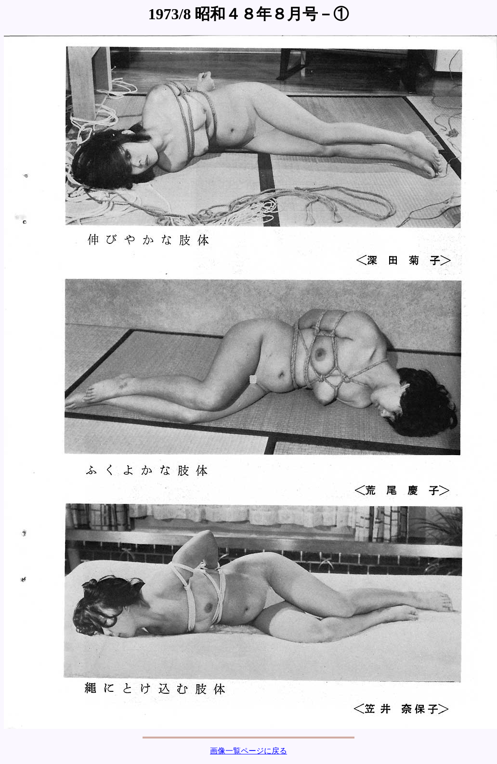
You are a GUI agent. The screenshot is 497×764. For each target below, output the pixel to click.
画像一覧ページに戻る (248, 751)
